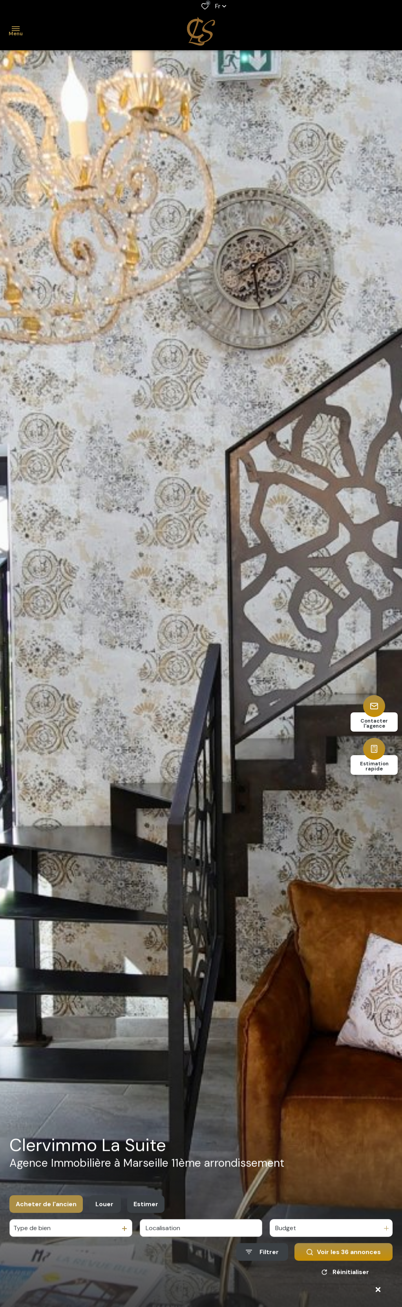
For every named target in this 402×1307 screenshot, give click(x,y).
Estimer (145, 1214)
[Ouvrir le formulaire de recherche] (262, 1262)
